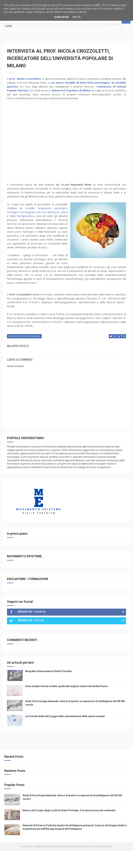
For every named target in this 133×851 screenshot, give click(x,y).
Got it (77, 17)
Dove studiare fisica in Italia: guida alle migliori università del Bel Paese (66, 686)
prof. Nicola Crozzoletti (25, 78)
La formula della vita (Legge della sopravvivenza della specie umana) (65, 716)
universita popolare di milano (24, 336)
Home (8, 26)
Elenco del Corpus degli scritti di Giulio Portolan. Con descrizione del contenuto (69, 810)
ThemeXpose (39, 846)
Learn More (61, 17)
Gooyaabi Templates (101, 846)
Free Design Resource (59, 846)
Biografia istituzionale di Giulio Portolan (48, 671)
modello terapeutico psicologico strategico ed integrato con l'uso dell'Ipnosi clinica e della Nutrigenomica (37, 212)
